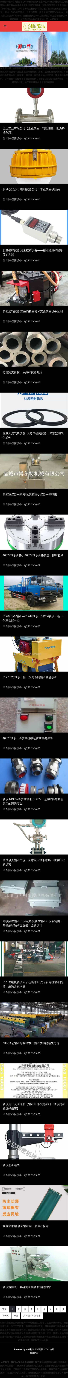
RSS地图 (39, 1349)
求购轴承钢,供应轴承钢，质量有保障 (26, 1226)
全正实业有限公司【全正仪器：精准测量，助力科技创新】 (34, 130)
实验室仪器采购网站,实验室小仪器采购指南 (30, 494)
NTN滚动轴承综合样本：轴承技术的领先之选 (31, 1043)
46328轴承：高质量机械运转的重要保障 (28, 738)
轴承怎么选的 (11, 1165)
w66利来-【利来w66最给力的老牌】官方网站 (22, 1362)
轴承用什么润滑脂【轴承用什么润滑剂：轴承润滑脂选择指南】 (34, 1106)
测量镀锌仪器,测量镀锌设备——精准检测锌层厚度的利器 (33, 252)
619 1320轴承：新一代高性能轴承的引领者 (30, 677)
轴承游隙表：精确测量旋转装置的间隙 (27, 1287)
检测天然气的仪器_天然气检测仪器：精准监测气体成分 (33, 435)
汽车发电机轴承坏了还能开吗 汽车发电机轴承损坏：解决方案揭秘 (33, 984)
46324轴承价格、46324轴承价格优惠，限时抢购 (33, 555)
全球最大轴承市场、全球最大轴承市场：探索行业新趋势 (34, 862)
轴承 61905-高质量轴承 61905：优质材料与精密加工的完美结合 (33, 801)
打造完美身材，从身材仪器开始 (22, 372)
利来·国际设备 (14, 138)
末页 (16, 1315)
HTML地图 (49, 1349)
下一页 (5, 1315)
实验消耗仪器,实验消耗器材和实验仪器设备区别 (33, 311)
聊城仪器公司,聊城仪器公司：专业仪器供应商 (31, 189)
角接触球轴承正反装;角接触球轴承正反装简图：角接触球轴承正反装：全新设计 (33, 923)
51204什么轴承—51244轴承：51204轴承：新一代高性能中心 (33, 618)
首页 (4, 1309)
